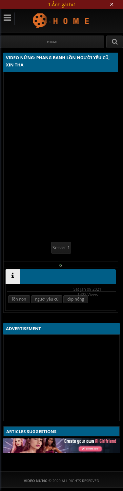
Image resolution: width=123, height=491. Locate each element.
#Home (52, 42)
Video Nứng (61, 20)
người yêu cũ (47, 299)
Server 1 (61, 247)
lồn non (19, 299)
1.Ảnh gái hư (61, 4)
